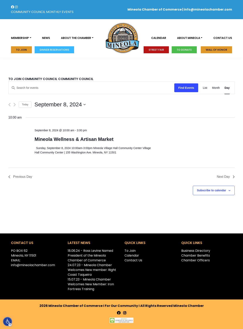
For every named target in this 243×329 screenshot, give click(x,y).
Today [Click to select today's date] (25, 104)
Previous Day (20, 176)
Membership (20, 38)
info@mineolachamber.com (208, 9)
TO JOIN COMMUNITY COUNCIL (32, 79)
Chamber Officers (195, 260)
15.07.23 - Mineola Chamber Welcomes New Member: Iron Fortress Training (91, 284)
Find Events (186, 87)
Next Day (226, 176)
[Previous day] (9, 105)
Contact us (222, 38)
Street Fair (156, 50)
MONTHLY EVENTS (59, 12)
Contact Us (133, 260)
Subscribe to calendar (211, 190)
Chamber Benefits (195, 255)
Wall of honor (216, 50)
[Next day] (15, 105)
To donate (184, 50)
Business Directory (195, 250)
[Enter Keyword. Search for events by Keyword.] (91, 88)
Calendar (158, 38)
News (46, 38)
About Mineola (188, 38)
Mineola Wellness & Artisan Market (74, 139)
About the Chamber (76, 38)
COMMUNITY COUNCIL (28, 12)
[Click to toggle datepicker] (60, 105)
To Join (21, 50)
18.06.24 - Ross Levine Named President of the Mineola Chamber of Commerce (90, 255)
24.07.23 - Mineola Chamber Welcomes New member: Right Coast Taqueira (92, 270)
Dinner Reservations (54, 50)
